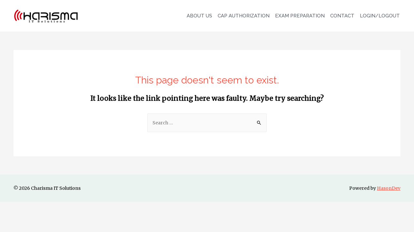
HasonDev (388, 188)
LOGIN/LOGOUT (380, 16)
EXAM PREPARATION (300, 16)
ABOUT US (199, 16)
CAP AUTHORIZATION (244, 16)
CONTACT (342, 16)
